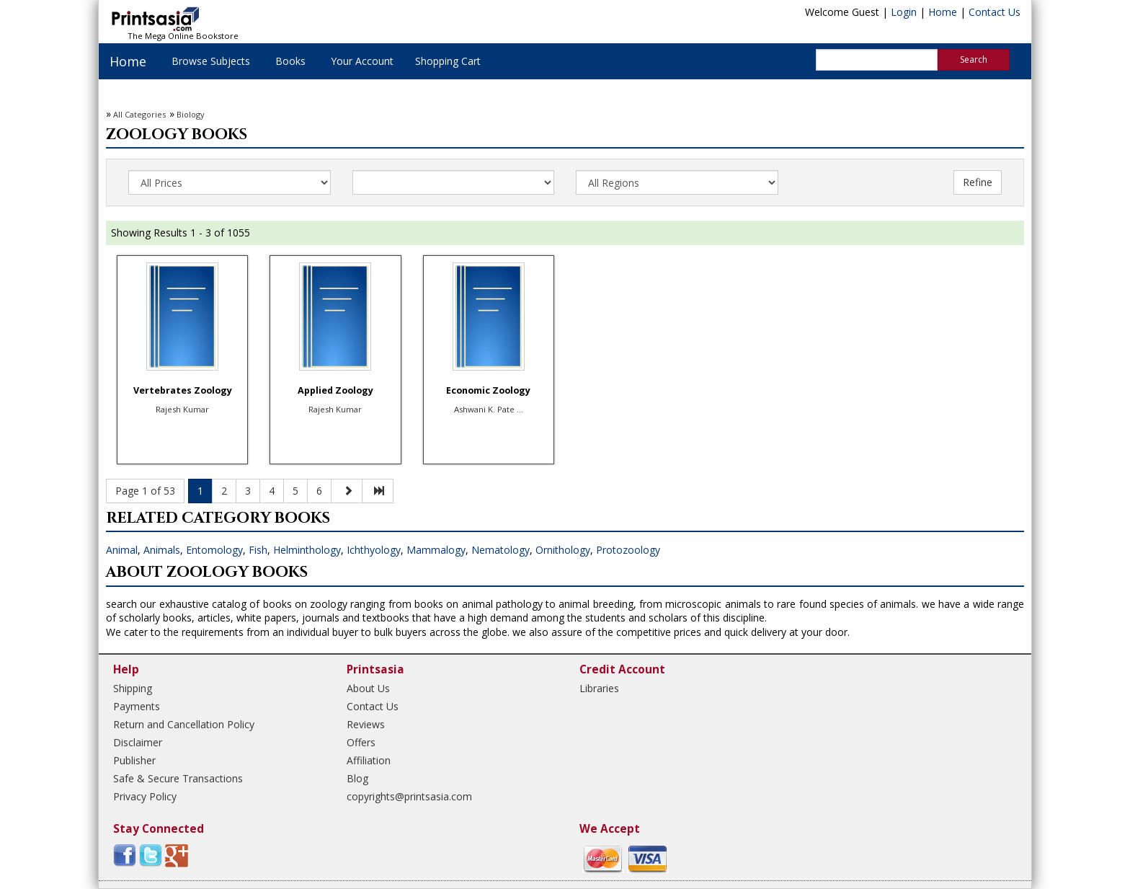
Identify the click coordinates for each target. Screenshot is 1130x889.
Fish (258, 550)
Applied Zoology (335, 390)
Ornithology (562, 550)
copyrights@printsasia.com (409, 796)
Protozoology (628, 550)
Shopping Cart (448, 61)
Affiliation (369, 760)
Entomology (214, 550)
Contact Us (994, 12)
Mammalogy (436, 550)
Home (942, 12)
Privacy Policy (145, 796)
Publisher (134, 760)
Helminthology (307, 550)
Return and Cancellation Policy (183, 724)
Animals (161, 550)
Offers (361, 742)
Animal (122, 550)
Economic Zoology (488, 390)
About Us (368, 688)
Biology (191, 114)
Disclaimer (137, 742)
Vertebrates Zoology (182, 390)
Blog (357, 778)
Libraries (599, 688)
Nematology (500, 550)
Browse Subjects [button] (211, 61)
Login (904, 12)
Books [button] (290, 61)
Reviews (366, 724)
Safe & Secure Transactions (178, 778)
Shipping (132, 688)
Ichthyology (374, 550)
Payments (136, 706)
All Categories (139, 114)
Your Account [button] (362, 61)
